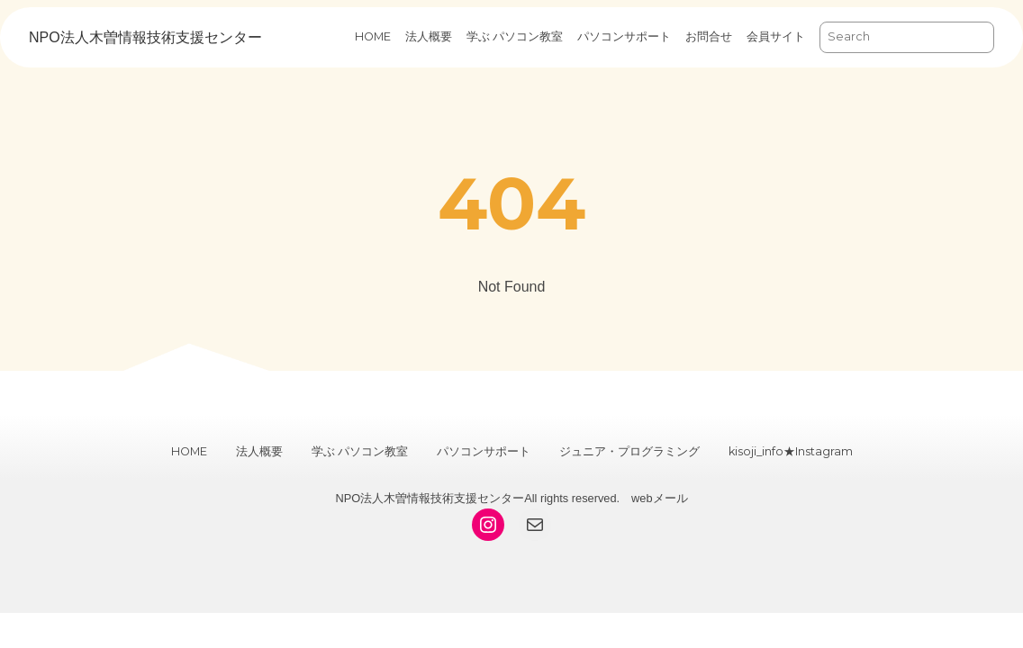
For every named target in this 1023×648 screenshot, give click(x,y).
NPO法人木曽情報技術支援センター (145, 37)
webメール (659, 498)
